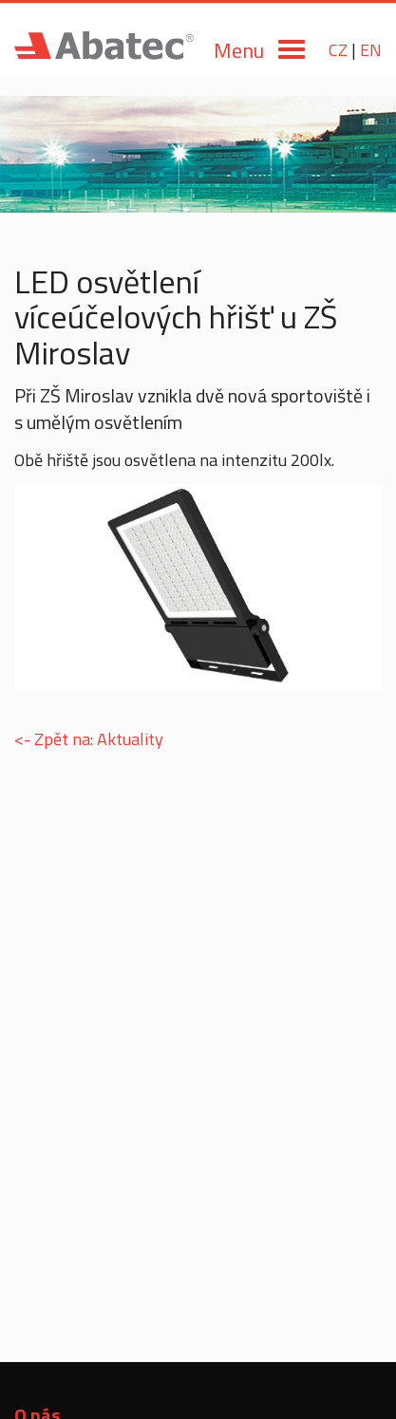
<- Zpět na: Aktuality (88, 739)
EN (371, 50)
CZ (338, 50)
